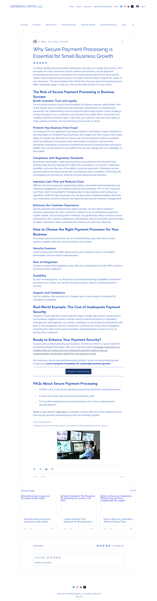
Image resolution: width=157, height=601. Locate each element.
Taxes (123, 25)
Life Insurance (51, 25)
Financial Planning (68, 25)
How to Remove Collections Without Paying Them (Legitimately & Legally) (118, 520)
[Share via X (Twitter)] (40, 469)
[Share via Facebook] (34, 469)
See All (133, 490)
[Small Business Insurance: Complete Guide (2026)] (38, 505)
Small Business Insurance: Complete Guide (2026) (37, 520)
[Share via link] (52, 469)
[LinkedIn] (128, 6)
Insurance (36, 25)
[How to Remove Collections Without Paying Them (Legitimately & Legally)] (118, 505)
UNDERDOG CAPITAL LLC (26, 6)
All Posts (24, 25)
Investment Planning (108, 25)
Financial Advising (88, 25)
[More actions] (122, 41)
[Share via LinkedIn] (46, 469)
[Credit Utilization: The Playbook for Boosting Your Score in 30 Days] (78, 505)
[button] (133, 25)
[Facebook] (121, 6)
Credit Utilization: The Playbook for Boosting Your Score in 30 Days (78, 520)
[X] (132, 6)
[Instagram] (125, 6)
